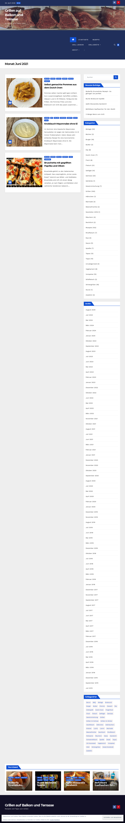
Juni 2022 (89, 398)
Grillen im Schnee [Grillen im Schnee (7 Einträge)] (92, 721)
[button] (84, 50)
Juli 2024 (89, 315)
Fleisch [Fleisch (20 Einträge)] (94, 713)
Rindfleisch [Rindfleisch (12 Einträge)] (111, 732)
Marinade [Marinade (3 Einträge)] (110, 728)
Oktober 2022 (91, 393)
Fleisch (59, 78)
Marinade (63, 117)
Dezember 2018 (92, 548)
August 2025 (90, 310)
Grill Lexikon (78, 45)
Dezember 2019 (92, 512)
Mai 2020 (89, 491)
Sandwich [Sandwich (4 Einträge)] (113, 736)
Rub (87, 238)
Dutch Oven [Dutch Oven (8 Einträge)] (99, 710)
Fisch (88, 160)
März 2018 (90, 574)
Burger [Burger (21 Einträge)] (88, 706)
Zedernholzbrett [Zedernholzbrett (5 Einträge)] (108, 747)
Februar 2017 (91, 636)
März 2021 (90, 444)
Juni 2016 (89, 652)
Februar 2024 (91, 330)
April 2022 (90, 408)
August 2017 (90, 605)
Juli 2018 (89, 558)
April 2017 (89, 626)
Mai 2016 (89, 657)
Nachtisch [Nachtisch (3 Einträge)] (101, 732)
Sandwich (81, 777)
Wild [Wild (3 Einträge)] (87, 747)
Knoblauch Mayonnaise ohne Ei (60, 123)
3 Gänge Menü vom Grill (95, 114)
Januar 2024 (90, 336)
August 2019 (90, 522)
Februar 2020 (91, 501)
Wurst (88, 290)
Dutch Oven (90, 155)
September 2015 (92, 683)
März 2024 (90, 325)
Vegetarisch (90, 269)
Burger (53, 78)
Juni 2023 (89, 362)
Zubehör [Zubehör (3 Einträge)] (89, 751)
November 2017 (92, 595)
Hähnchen (90, 196)
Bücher (88, 134)
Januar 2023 (90, 382)
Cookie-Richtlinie (55, 820)
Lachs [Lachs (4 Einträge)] (96, 728)
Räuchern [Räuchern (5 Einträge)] (98, 736)
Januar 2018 (90, 584)
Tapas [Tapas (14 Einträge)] (115, 739)
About (75, 50)
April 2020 (90, 496)
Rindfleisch (90, 233)
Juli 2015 (89, 688)
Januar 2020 (90, 507)
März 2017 (89, 631)
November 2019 (92, 517)
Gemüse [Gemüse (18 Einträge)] (110, 713)
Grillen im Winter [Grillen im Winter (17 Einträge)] (106, 721)
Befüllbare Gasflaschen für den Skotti (100, 109)
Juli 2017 (89, 610)
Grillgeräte (94, 45)
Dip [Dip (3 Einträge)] (116, 706)
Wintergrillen (91, 285)
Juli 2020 (89, 486)
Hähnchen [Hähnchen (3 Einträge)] (100, 725)
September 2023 (92, 346)
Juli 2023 (89, 356)
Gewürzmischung (92, 186)
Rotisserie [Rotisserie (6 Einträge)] (89, 736)
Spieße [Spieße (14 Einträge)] (102, 739)
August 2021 (90, 429)
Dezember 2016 (92, 641)
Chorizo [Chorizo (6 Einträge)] (102, 706)
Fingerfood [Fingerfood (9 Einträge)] (109, 710)
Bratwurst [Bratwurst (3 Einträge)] (108, 702)
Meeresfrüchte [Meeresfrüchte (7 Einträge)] (91, 732)
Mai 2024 (89, 320)
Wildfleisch (90, 279)
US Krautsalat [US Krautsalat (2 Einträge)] (91, 743)
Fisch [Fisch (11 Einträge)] (88, 713)
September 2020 (92, 476)
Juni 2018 (89, 564)
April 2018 (89, 569)
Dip (51, 117)
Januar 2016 (90, 672)
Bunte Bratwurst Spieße (95, 99)
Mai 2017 (89, 621)
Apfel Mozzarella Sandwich (96, 104)
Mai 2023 (89, 367)
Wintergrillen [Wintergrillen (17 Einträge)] (96, 747)
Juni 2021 (89, 439)
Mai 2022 (89, 403)
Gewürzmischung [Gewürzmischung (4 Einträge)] (92, 717)
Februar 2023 (91, 377)
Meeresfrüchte (91, 207)
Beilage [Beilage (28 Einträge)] (100, 702)
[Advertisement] (37, 45)
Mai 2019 (89, 538)
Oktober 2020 (91, 470)
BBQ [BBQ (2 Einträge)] (94, 702)
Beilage (47, 78)
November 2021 (92, 419)
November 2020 (92, 465)
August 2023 (90, 351)
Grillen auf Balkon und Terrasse (14, 15)
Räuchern (89, 217)
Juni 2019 (89, 533)
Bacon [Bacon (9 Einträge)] (88, 702)
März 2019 (90, 543)
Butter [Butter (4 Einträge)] (95, 706)
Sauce (75, 117)
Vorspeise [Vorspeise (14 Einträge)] (111, 743)
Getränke (89, 181)
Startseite (83, 40)
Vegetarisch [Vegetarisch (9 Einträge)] (102, 743)
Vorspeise (47, 159)
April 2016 (89, 662)
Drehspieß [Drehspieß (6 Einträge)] (89, 710)
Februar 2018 (91, 579)
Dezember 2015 (92, 678)
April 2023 (90, 372)
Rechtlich (89, 222)
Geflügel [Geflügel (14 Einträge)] (102, 713)
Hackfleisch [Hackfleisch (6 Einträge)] (90, 725)
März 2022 (90, 413)
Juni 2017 (89, 615)
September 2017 (92, 600)
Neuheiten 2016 (92, 212)
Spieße (88, 248)
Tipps (88, 259)
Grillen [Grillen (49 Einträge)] (102, 717)
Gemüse (65, 78)
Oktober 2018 (91, 553)
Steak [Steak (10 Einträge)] (108, 739)
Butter (88, 145)
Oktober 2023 (91, 341)
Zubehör (89, 295)
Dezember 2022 (92, 387)
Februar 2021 (91, 450)
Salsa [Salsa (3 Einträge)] (106, 736)
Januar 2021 (90, 455)
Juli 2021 (89, 434)
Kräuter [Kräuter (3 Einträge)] (88, 728)
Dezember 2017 (92, 590)
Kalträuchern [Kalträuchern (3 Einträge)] (110, 725)
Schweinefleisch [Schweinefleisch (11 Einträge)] (91, 739)
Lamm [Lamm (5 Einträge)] (102, 728)
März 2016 (90, 667)
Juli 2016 (89, 647)
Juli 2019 (89, 527)
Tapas (46, 120)
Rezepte (96, 40)
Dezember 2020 (92, 460)
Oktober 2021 (91, 424)
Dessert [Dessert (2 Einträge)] (109, 706)
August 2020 (91, 481)
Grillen (71, 78)
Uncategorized (91, 264)
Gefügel (89, 171)
